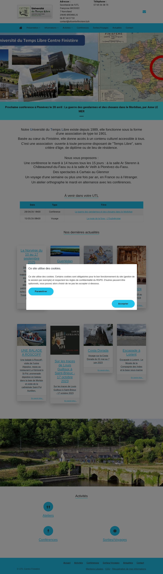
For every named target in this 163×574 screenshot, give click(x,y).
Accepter (123, 303)
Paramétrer (41, 291)
